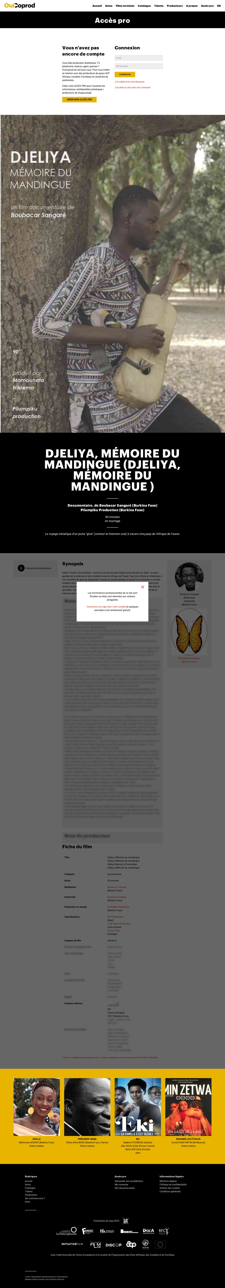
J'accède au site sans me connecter (133, 87)
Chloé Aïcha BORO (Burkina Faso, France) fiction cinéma (87, 1112)
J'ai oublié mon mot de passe (129, 81)
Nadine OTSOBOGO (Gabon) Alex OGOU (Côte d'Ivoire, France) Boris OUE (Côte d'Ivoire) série (138, 1116)
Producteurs (175, 5)
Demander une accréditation (129, 1181)
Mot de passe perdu (125, 1188)
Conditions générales (170, 1191)
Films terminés (125, 5)
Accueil (97, 5)
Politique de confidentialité (173, 1184)
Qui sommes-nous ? (35, 1198)
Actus (108, 5)
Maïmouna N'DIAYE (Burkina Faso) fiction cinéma (36, 1112)
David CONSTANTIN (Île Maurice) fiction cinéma (188, 1112)
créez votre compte (116, 606)
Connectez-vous (95, 606)
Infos (27, 1201)
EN (219, 5)
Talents (158, 5)
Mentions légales (168, 1181)
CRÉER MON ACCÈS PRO (79, 99)
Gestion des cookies (170, 1188)
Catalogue (144, 5)
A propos (192, 5)
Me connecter (121, 1184)
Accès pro (207, 5)
